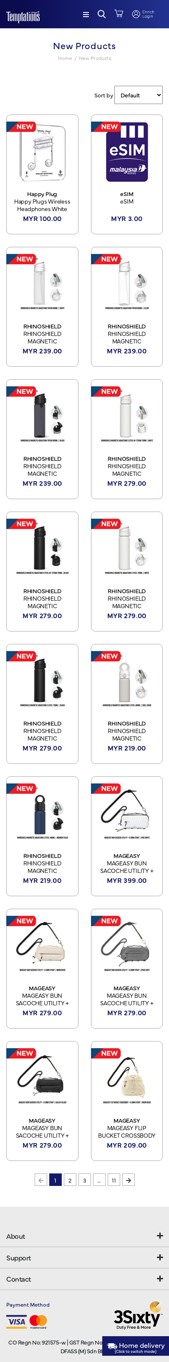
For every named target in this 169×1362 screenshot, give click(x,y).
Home (65, 58)
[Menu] (86, 14)
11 (114, 1180)
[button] (101, 14)
